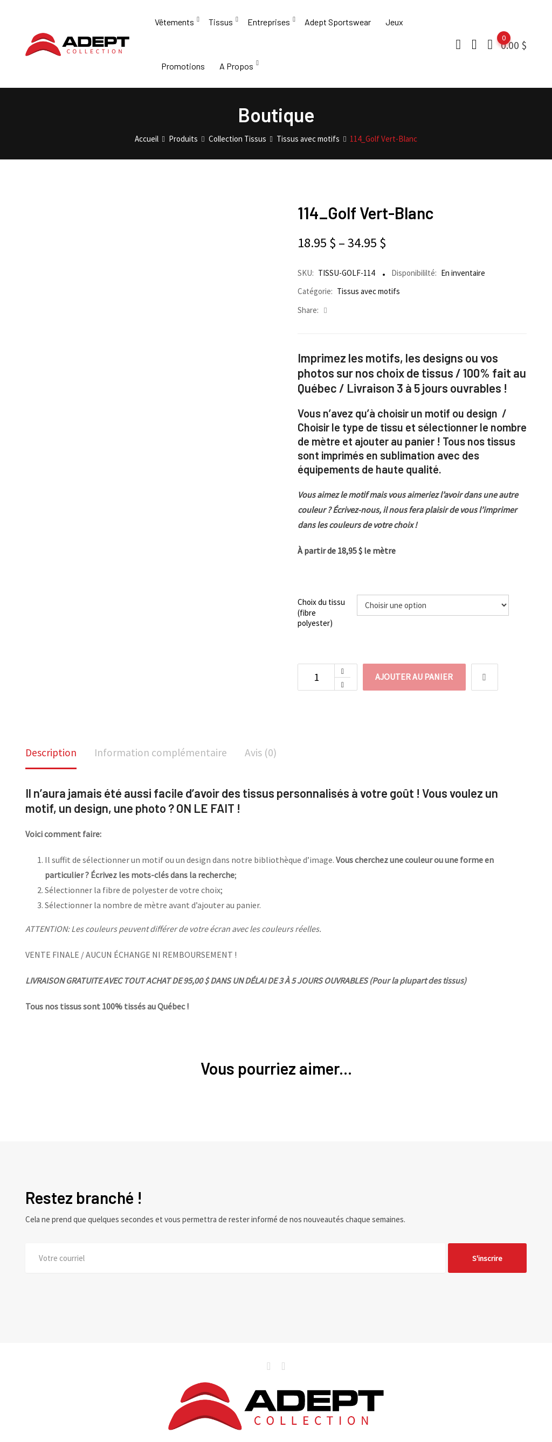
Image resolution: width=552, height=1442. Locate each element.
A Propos (236, 72)
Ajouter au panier (415, 686)
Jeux (394, 24)
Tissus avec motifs (368, 300)
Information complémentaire (162, 762)
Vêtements (174, 24)
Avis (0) (263, 762)
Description (51, 762)
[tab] (51, 763)
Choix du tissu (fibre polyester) (321, 621)
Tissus (221, 24)
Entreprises (268, 24)
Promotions (183, 72)
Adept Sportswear (338, 24)
